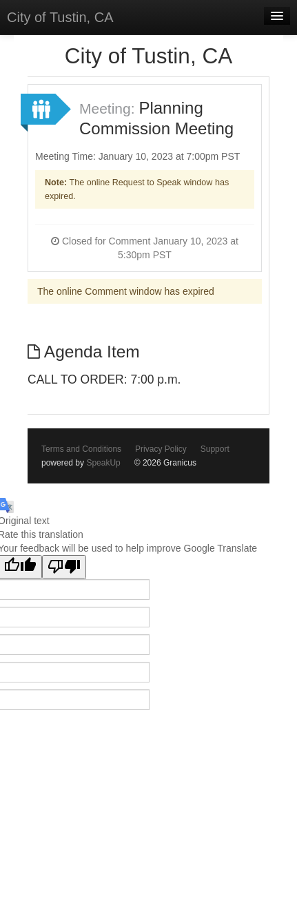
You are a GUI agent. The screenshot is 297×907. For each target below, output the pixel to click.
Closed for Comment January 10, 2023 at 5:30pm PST (144, 248)
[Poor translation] (64, 567)
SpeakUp (103, 463)
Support (215, 449)
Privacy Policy (161, 449)
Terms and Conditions (81, 449)
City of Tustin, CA (60, 17)
